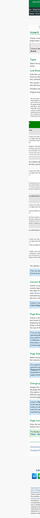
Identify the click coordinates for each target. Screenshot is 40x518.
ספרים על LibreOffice (20, 470)
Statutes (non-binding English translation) (19, 489)
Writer (22, 9)
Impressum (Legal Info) (10, 488)
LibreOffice (33, 9)
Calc (15, 9)
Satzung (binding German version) (17, 491)
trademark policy (19, 511)
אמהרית (18, 13)
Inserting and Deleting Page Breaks (15, 447)
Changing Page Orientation (12, 450)
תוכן (38, 19)
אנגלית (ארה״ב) (31, 13)
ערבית (10, 13)
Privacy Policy (24, 488)
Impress (8, 9)
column (8, 293)
